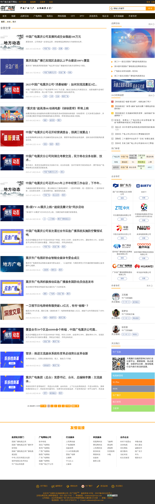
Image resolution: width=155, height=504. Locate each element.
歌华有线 (42, 442)
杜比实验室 (124, 458)
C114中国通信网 (72, 451)
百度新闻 (110, 451)
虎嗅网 (110, 448)
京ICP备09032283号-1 (103, 493)
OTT (73, 16)
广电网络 (38, 16)
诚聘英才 (57, 486)
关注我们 (117, 486)
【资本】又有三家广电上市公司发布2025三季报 (134, 143)
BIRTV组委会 (125, 442)
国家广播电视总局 (19, 442)
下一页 (43, 406)
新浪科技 (96, 451)
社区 (51, 2)
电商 (51, 144)
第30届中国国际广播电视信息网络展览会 (130, 66)
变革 (45, 393)
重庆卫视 (62, 317)
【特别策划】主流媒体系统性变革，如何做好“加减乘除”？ (134, 114)
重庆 (66, 48)
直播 (60, 48)
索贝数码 (123, 451)
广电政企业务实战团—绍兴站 (126, 71)
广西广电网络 (44, 451)
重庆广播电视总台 (64, 219)
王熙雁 (125, 295)
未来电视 (123, 445)
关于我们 (41, 486)
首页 (4, 16)
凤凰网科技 (97, 442)
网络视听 (136, 318)
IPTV (82, 16)
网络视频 (62, 16)
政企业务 (56, 195)
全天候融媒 (118, 16)
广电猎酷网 (70, 445)
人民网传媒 (70, 442)
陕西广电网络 (44, 454)
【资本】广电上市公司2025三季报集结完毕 (132, 134)
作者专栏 (133, 16)
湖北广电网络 (44, 445)
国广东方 (138, 451)
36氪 (109, 454)
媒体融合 (53, 393)
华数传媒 (138, 442)
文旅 (57, 96)
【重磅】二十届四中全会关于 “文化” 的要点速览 (134, 139)
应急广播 (62, 72)
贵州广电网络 (44, 448)
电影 (45, 120)
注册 (153, 2)
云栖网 (68, 458)
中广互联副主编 (128, 314)
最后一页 (75, 406)
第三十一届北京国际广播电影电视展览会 (130, 62)
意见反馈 (102, 486)
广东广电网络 (44, 458)
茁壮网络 (123, 448)
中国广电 (47, 48)
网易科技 (96, 454)
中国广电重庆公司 (50, 72)
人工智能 (51, 219)
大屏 (45, 96)
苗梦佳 (125, 311)
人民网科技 (97, 448)
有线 (69, 72)
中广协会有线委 (18, 464)
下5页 (68, 406)
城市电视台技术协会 (20, 461)
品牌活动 (24, 16)
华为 (138, 454)
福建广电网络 (44, 461)
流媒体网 (69, 448)
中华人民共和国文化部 (21, 458)
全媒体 (46, 270)
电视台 (50, 16)
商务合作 (72, 486)
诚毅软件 (138, 448)
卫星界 (42, 2)
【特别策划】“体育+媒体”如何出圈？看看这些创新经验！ (134, 107)
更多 (151, 24)
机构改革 (47, 365)
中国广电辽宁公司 (46, 464)
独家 (13, 16)
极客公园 (96, 461)
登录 (148, 2)
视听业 (53, 270)
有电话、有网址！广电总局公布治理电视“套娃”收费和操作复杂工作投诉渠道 (134, 121)
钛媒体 (96, 458)
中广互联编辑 (127, 298)
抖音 (54, 48)
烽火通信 (138, 445)
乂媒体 (68, 464)
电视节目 (53, 317)
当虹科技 (123, 454)
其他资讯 (93, 16)
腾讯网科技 (97, 445)
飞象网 (110, 442)
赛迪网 (110, 445)
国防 (45, 294)
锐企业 (105, 16)
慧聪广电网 (70, 454)
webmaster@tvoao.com (93, 496)
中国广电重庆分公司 (50, 172)
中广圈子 (87, 486)
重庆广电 (65, 96)
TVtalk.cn (69, 461)
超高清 (52, 120)
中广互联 (22, 2)
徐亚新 (125, 327)
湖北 (62, 172)
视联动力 (138, 458)
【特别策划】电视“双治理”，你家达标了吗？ (133, 102)
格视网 (33, 2)
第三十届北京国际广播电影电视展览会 (129, 76)
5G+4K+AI (126, 302)
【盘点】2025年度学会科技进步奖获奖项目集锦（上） (134, 128)
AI (44, 219)
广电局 (52, 294)
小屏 (51, 96)
